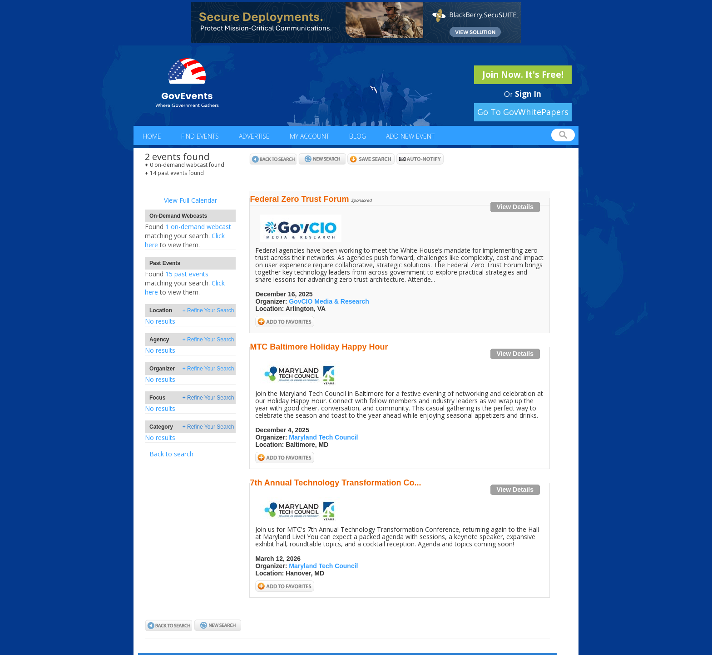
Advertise (254, 136)
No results (160, 321)
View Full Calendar (190, 200)
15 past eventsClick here (185, 283)
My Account (309, 136)
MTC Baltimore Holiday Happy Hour (319, 346)
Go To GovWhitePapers (523, 111)
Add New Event (410, 136)
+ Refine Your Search (208, 310)
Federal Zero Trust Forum (299, 199)
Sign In (528, 94)
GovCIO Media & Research (329, 301)
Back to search (171, 454)
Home (152, 136)
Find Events (200, 136)
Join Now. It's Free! (523, 74)
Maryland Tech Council (323, 437)
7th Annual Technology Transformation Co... (335, 482)
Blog (357, 136)
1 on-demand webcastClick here (188, 235)
